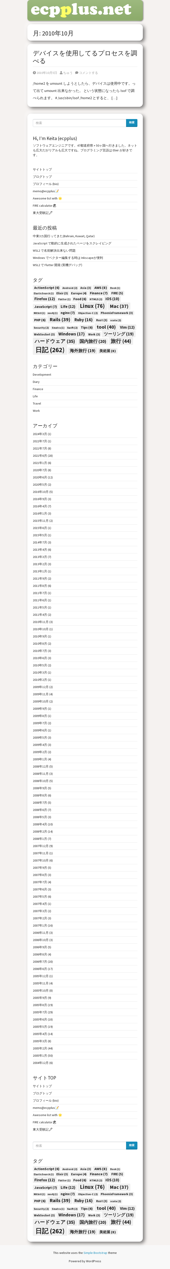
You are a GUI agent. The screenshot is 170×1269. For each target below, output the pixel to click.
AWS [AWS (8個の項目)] (100, 287)
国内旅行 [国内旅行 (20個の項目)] (92, 341)
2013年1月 (40, 571)
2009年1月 (40, 759)
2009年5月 (40, 737)
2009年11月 (41, 694)
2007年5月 (40, 896)
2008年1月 (40, 839)
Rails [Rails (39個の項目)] (60, 319)
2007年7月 (40, 882)
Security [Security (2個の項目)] (41, 327)
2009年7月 (40, 723)
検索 (131, 122)
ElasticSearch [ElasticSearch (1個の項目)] (44, 293)
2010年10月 (41, 629)
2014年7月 (40, 542)
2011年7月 (40, 593)
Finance (38, 389)
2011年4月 (40, 615)
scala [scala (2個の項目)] (115, 320)
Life (35, 396)
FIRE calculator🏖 (45, 206)
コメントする (86, 73)
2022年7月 (40, 441)
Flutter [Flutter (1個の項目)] (64, 299)
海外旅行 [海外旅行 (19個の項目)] (83, 350)
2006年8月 (40, 954)
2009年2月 (40, 752)
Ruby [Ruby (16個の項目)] (83, 319)
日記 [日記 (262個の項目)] (50, 350)
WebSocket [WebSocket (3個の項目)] (44, 334)
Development (42, 374)
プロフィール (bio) (46, 184)
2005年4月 (40, 1034)
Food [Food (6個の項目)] (79, 299)
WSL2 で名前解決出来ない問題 (54, 250)
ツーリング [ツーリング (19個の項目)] (119, 334)
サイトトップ (42, 169)
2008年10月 (41, 781)
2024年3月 (40, 434)
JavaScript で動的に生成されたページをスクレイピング (72, 243)
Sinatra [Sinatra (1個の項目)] (58, 327)
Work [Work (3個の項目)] (94, 334)
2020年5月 (40, 484)
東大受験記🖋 (43, 213)
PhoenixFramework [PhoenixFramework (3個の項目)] (117, 313)
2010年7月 (40, 651)
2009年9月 (40, 709)
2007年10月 (41, 860)
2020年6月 (40, 477)
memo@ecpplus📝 (46, 191)
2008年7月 (40, 803)
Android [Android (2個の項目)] (69, 288)
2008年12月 (41, 766)
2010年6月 (40, 658)
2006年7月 (40, 962)
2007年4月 (40, 904)
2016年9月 (40, 499)
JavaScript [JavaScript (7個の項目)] (45, 306)
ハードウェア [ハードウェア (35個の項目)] (55, 341)
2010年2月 (40, 680)
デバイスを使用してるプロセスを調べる (85, 57)
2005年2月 (40, 1048)
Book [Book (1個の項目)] (115, 288)
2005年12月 (41, 976)
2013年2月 (40, 564)
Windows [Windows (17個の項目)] (71, 334)
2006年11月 (41, 933)
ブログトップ (42, 177)
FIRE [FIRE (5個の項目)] (117, 293)
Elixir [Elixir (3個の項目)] (62, 293)
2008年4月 (40, 824)
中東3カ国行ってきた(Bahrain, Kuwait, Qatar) (64, 236)
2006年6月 (40, 969)
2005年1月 (40, 1056)
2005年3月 (40, 1041)
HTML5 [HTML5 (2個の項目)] (96, 299)
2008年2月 (40, 831)
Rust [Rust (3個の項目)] (101, 320)
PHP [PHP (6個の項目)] (39, 320)
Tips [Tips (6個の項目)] (87, 327)
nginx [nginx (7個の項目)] (68, 312)
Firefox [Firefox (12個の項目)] (44, 298)
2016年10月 (41, 492)
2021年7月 (40, 448)
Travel (37, 403)
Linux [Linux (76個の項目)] (92, 305)
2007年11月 (41, 853)
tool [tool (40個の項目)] (106, 327)
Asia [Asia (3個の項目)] (85, 288)
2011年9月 (40, 578)
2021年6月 (40, 456)
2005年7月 (40, 1012)
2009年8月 (40, 716)
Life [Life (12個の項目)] (68, 306)
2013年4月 (40, 550)
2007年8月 (40, 875)
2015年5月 (40, 535)
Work (36, 411)
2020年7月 (40, 470)
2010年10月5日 (45, 73)
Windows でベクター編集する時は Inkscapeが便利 (68, 258)
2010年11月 (41, 622)
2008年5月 (40, 817)
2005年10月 (41, 990)
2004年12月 (41, 1063)
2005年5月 (40, 1027)
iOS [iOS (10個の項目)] (112, 298)
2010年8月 (40, 644)
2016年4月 (40, 506)
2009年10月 (41, 701)
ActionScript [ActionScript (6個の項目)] (46, 288)
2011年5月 (40, 607)
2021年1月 (40, 463)
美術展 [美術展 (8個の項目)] (107, 351)
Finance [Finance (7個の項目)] (99, 293)
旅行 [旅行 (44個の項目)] (121, 341)
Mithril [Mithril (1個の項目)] (39, 313)
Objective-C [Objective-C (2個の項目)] (88, 313)
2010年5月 (40, 665)
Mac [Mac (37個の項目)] (119, 306)
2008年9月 (40, 788)
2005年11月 (41, 983)
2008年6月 (40, 810)
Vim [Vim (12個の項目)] (127, 327)
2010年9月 (40, 636)
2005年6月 (40, 1019)
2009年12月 (41, 687)
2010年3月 (40, 672)
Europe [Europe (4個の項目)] (78, 293)
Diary (36, 382)
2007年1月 (40, 925)
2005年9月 (40, 998)
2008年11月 (41, 774)
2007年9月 (40, 868)
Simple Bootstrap (95, 1253)
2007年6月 (40, 889)
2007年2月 (40, 918)
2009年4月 (40, 745)
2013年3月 (40, 557)
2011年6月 (40, 600)
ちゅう (66, 73)
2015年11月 (41, 521)
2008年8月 (40, 795)
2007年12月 (41, 846)
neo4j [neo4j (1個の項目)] (52, 313)
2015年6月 (40, 528)
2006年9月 (40, 947)
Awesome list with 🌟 (47, 198)
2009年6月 (40, 730)
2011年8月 (40, 586)
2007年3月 (40, 911)
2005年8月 (40, 1005)
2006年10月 (41, 940)
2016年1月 (40, 513)
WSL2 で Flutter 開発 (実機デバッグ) (57, 265)
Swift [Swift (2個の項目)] (72, 327)
